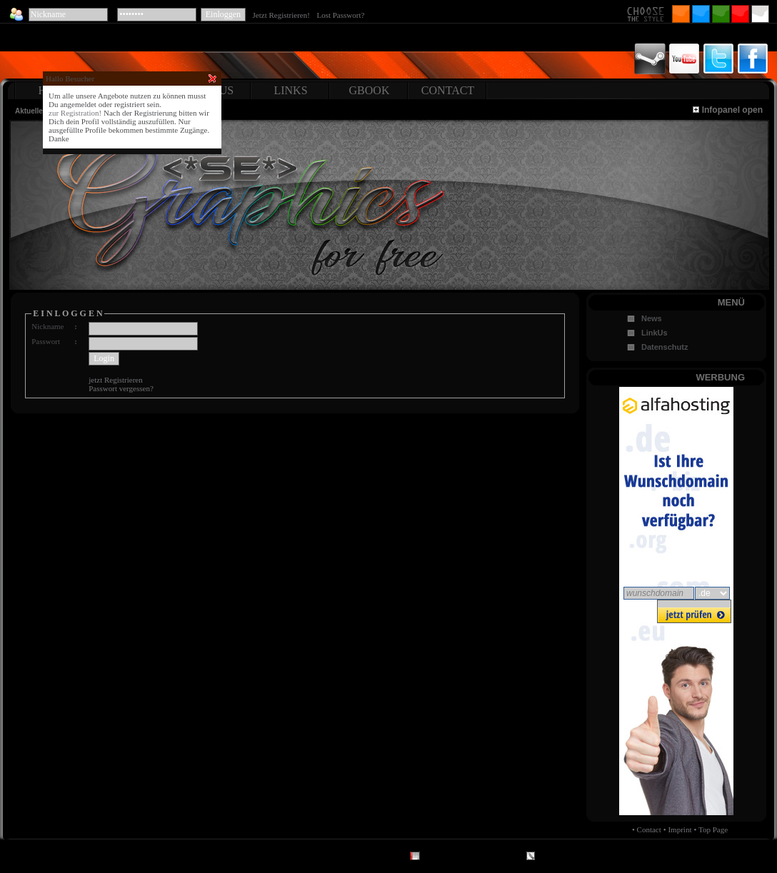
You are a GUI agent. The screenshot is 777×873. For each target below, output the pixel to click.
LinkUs (654, 332)
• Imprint (677, 829)
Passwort (45, 341)
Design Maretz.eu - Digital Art (471, 858)
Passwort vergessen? (121, 388)
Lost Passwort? (340, 15)
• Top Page (711, 829)
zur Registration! (75, 113)
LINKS (290, 90)
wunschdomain (654, 593)
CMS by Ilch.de (562, 858)
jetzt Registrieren (115, 379)
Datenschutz (664, 347)
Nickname (47, 326)
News (651, 318)
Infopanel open (728, 110)
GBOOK (369, 90)
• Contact (646, 829)
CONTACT (447, 90)
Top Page (205, 858)
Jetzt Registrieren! (283, 15)
